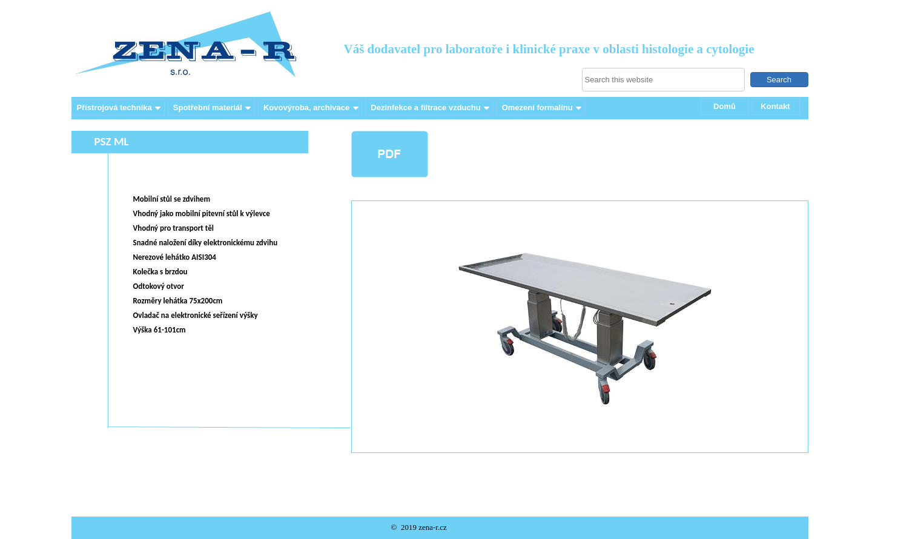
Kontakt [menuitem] (775, 106)
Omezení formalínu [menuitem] (543, 108)
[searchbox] (663, 79)
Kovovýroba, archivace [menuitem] (311, 108)
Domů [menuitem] (724, 106)
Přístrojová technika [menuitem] (120, 108)
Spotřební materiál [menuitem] (213, 108)
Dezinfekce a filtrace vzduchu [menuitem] (431, 108)
